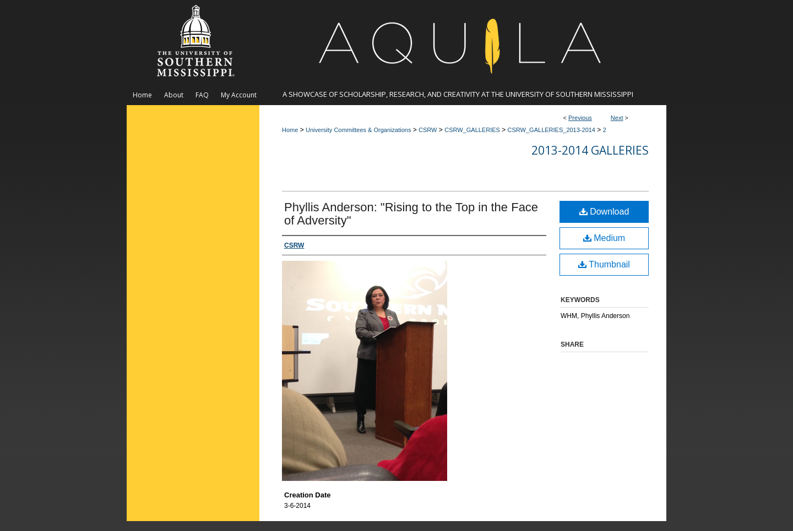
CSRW (428, 130)
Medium (604, 238)
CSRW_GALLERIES (472, 130)
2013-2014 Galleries (590, 150)
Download (604, 211)
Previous (580, 117)
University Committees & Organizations (358, 130)
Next (617, 117)
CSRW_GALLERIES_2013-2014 (551, 130)
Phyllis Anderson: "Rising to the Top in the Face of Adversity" (411, 213)
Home (290, 130)
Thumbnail (604, 264)
